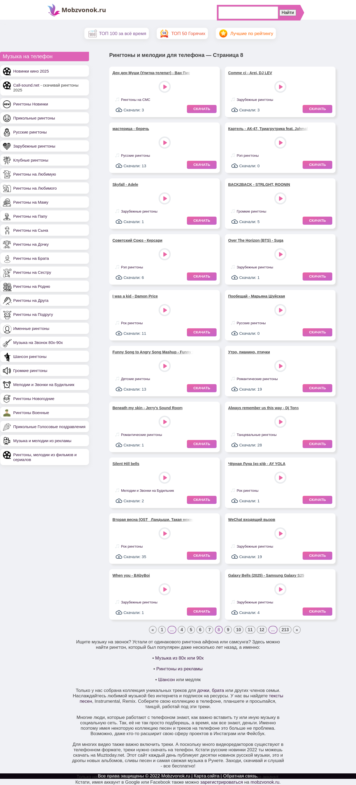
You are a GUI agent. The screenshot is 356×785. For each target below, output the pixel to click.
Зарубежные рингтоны (34, 146)
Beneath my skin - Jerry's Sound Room (147, 408)
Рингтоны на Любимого (35, 188)
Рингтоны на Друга (31, 300)
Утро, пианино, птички (249, 352)
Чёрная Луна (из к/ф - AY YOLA (256, 464)
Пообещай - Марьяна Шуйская (256, 296)
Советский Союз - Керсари (137, 240)
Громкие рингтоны (30, 370)
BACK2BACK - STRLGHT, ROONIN (259, 184)
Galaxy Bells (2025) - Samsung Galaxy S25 (266, 575)
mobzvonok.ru (265, 782)
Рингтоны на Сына (30, 230)
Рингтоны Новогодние (33, 398)
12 (261, 629)
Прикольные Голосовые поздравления (49, 426)
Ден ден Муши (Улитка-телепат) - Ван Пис (151, 73)
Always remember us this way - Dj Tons (263, 408)
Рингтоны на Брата (31, 258)
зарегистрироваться (221, 782)
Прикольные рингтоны (34, 118)
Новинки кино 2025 (31, 71)
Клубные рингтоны (30, 160)
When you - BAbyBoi (131, 575)
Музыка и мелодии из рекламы (42, 440)
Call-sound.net (26, 85)
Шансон (166, 679)
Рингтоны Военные (31, 412)
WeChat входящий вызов (251, 519)
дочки (203, 690)
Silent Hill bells (125, 464)
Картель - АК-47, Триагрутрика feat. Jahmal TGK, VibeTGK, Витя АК (268, 129)
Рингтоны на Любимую (34, 174)
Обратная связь (240, 776)
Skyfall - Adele (125, 184)
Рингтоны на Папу (30, 216)
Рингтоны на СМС (135, 100)
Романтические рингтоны (257, 379)
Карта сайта (207, 776)
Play (165, 87)
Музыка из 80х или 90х (179, 658)
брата (218, 690)
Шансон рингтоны (29, 356)
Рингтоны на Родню (31, 286)
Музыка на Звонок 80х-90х (38, 342)
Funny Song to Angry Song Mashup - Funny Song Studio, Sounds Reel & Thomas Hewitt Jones (152, 352)
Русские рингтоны (30, 132)
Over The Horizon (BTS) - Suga (255, 240)
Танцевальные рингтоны (257, 435)
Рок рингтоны (132, 323)
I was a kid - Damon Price (135, 296)
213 (285, 629)
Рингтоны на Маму (30, 202)
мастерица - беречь (130, 129)
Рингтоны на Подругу (33, 314)
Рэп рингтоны (248, 155)
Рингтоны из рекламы (179, 668)
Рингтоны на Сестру (32, 272)
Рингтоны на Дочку (31, 244)
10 (238, 629)
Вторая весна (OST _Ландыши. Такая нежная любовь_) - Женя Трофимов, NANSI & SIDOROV (152, 519)
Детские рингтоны (135, 379)
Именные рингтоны (31, 328)
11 (250, 629)
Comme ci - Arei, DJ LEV (250, 73)
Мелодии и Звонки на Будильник (43, 384)
